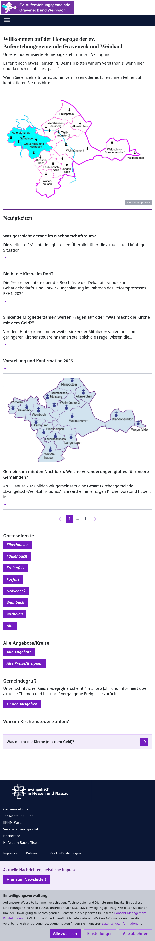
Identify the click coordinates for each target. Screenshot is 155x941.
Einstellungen (100, 933)
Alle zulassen (65, 933)
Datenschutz (35, 853)
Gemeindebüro (15, 809)
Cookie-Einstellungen (65, 853)
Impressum (11, 853)
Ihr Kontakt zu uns (18, 815)
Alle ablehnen (135, 933)
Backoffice (11, 835)
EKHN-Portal (13, 822)
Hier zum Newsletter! (26, 879)
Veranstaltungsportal (20, 829)
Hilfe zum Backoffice (20, 842)
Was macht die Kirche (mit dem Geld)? (40, 741)
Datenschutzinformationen (121, 923)
